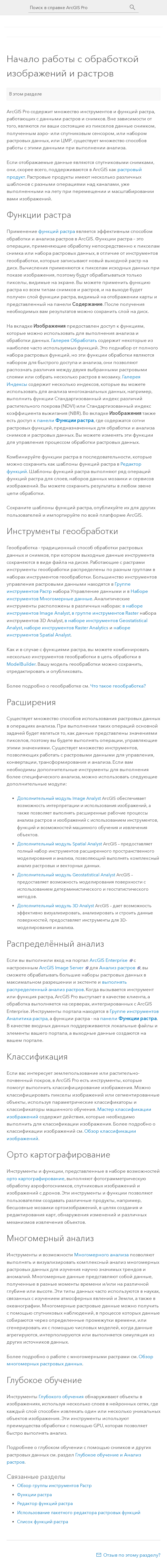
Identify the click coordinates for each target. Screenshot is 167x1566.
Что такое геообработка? (118, 686)
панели (65, 420)
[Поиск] (132, 7)
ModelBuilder (21, 664)
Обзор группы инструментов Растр (54, 1485)
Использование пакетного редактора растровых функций (78, 1512)
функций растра (56, 231)
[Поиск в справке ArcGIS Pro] (78, 7)
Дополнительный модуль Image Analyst (59, 798)
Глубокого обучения (61, 1396)
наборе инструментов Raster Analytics (66, 627)
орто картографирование (35, 1178)
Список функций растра (42, 1521)
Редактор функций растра (45, 1503)
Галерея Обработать (74, 340)
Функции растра (34, 1494)
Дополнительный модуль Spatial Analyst (59, 843)
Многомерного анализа (101, 1254)
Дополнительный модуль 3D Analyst (55, 905)
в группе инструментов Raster (105, 613)
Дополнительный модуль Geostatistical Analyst (66, 874)
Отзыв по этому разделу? (131, 1555)
